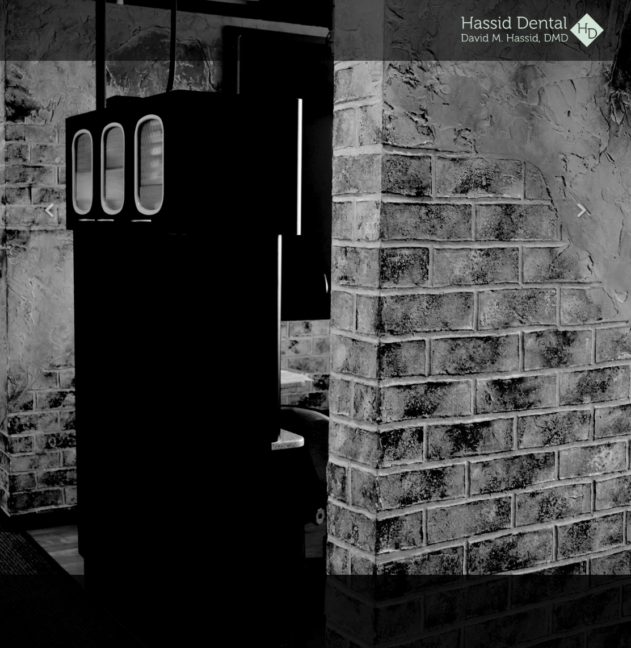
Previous (49, 211)
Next (582, 211)
